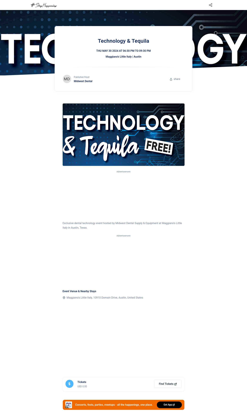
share (175, 79)
